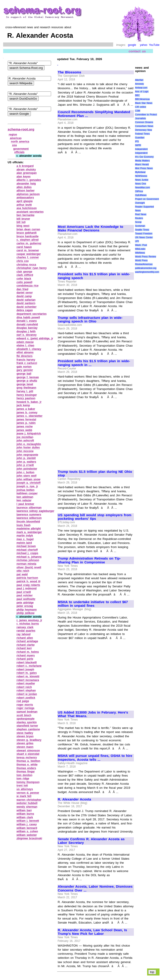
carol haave (24, 247)
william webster (26, 835)
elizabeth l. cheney (28, 349)
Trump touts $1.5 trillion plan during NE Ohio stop (95, 473)
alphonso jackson (28, 194)
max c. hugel (25, 539)
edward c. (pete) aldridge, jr (34, 338)
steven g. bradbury (28, 740)
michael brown (26, 546)
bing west (22, 225)
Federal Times (142, 134)
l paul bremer (25, 504)
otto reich (22, 570)
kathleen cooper (27, 493)
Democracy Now (143, 130)
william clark (24, 817)
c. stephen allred (27, 239)
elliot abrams (25, 352)
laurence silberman (28, 507)
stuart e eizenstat (27, 754)
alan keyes (23, 176)
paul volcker (24, 595)
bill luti (20, 222)
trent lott (22, 785)
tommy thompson (27, 782)
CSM (137, 111)
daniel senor (24, 292)
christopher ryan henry (31, 268)
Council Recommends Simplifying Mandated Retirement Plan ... (94, 114)
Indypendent (141, 153)
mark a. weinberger (29, 532)
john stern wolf (26, 475)
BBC (137, 95)
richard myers (25, 655)
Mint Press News (144, 168)
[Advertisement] (95, 187)
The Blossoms (69, 72)
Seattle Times (142, 230)
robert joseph (25, 669)
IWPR (138, 145)
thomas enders (26, 768)
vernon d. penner (27, 792)
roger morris (24, 704)
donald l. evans (26, 320)
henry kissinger (26, 395)
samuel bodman (26, 711)
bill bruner (23, 218)
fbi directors (24, 356)
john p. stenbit (26, 458)
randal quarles (25, 630)
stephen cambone (28, 729)
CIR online (140, 107)
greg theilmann (26, 387)
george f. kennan (27, 377)
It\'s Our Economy (144, 157)
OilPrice (139, 191)
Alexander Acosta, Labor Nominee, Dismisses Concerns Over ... (95, 888)
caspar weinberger (28, 254)
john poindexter (26, 468)
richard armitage (27, 641)
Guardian (139, 137)
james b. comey (26, 412)
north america (20, 141)
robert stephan (26, 690)
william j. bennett (27, 820)
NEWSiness (141, 176)
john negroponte (27, 454)
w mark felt (23, 796)
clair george (24, 271)
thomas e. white (26, 764)
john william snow (28, 479)
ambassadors (25, 197)
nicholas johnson (27, 560)
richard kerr (24, 648)
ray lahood (23, 634)
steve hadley (24, 733)
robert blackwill (26, 662)
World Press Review (145, 256)
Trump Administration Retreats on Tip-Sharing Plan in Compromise (89, 560)
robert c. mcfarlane (28, 665)
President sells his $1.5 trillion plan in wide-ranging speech (94, 276)
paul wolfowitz (25, 599)
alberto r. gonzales (28, 180)
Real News (140, 214)
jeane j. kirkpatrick (28, 433)
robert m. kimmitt (27, 676)
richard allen (24, 637)
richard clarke (25, 644)
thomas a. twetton (28, 761)
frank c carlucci (26, 363)
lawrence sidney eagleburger (35, 511)
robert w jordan (26, 694)
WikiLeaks (140, 249)
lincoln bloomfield (28, 521)
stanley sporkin (26, 722)
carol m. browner (27, 250)
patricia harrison (27, 577)
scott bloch (23, 715)
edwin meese (25, 342)
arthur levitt (24, 204)
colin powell (24, 282)
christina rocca (26, 264)
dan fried (22, 289)
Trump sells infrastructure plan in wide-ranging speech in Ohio (90, 319)
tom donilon (24, 775)
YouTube (154, 45)
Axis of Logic (141, 91)
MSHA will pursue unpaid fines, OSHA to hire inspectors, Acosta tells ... (95, 757)
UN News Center (144, 237)
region (13, 134)
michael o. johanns (28, 556)
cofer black (23, 278)
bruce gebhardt (26, 232)
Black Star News (143, 103)
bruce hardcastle (27, 236)
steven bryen (25, 736)
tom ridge (22, 778)
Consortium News (144, 126)
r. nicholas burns (27, 623)
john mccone (25, 451)
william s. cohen (27, 831)
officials (19, 152)
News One (140, 183)
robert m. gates (26, 672)
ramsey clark (24, 627)
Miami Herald (142, 164)
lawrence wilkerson (29, 518)
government (21, 148)
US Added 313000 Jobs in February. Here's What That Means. (93, 714)
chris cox (22, 261)
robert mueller (25, 683)
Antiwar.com (141, 87)
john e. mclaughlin (28, 444)
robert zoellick (25, 697)
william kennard (26, 828)
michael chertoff (27, 549)
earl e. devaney (26, 334)
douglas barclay (26, 327)
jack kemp (23, 405)
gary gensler (24, 370)
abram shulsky (26, 169)
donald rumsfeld (27, 324)
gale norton (23, 366)
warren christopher (28, 799)
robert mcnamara (27, 680)
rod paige (22, 701)
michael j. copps (27, 553)
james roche (24, 426)
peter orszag (24, 606)
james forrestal (26, 419)
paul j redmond (26, 588)
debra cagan (24, 310)
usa (14, 145)
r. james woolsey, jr (29, 620)
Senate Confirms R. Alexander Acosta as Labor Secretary (91, 841)
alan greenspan (26, 173)
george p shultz (26, 380)
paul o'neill (23, 592)
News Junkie (141, 180)
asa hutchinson (26, 208)
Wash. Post (141, 245)
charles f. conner (27, 257)
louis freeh (23, 525)
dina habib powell (28, 317)
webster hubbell (26, 803)
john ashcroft (25, 440)
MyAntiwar (140, 172)
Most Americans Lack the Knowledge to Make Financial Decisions (90, 228)
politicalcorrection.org (145, 268)
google (132, 45)
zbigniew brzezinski (29, 838)
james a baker (25, 409)
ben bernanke (25, 215)
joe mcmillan (24, 437)
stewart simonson (28, 750)
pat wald (22, 574)
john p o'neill (25, 465)
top (152, 972)
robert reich (24, 687)
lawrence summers (28, 514)
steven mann (24, 747)
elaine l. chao (25, 345)
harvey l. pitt (24, 391)
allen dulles (23, 187)
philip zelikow (25, 613)
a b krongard (25, 166)
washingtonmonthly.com (147, 272)
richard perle (24, 658)
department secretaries (31, 313)
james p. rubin (26, 423)
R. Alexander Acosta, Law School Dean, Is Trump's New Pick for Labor (92, 932)
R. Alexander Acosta (74, 799)
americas (16, 138)
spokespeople (25, 718)
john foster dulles (28, 447)
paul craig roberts (28, 585)
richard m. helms (27, 651)
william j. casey (26, 824)
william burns (25, 813)
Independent (141, 149)
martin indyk (24, 535)
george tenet (24, 384)
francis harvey (25, 359)
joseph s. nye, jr (27, 486)
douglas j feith (26, 331)
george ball (23, 373)
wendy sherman (26, 806)
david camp (24, 296)
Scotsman (140, 226)
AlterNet (139, 80)
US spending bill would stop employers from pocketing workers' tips (94, 517)
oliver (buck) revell (28, 567)
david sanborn (25, 303)
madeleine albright (28, 528)
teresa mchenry (26, 757)
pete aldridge (25, 602)
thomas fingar (25, 771)
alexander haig (26, 183)
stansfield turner (27, 725)
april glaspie (24, 201)
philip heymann (26, 609)
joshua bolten (25, 490)
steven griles (24, 743)
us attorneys (24, 789)
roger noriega (25, 708)
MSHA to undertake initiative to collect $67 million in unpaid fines (93, 604)
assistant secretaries (29, 211)
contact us (137, 51)
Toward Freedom (143, 233)
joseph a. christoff (28, 482)
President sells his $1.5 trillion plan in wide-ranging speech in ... (94, 363)
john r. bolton (25, 472)
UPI (137, 241)
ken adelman (24, 497)
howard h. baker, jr (28, 402)
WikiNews (140, 253)
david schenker (26, 306)
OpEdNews (140, 195)
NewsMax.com (142, 187)
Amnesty (139, 84)
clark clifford (24, 275)
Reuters (139, 218)
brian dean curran (28, 229)
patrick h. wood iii (28, 581)
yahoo (143, 45)
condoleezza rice (27, 285)
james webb (24, 430)
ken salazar (23, 500)
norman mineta (26, 563)
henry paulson (25, 398)
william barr (24, 810)
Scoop (138, 222)
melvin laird (24, 542)
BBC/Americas (142, 99)
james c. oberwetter (29, 416)
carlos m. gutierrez (28, 243)
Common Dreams (144, 122)
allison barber (25, 190)
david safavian (25, 299)
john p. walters (26, 461)
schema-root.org (21, 129)
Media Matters (142, 160)
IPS (137, 141)
